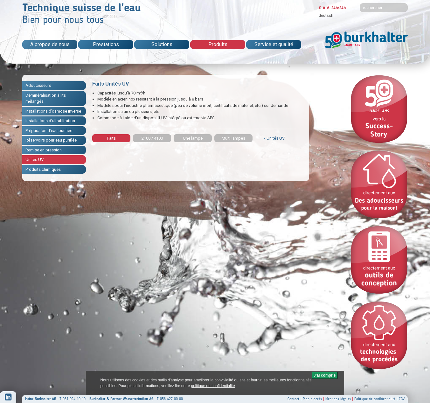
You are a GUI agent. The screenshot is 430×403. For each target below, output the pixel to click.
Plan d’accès (312, 399)
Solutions (161, 44)
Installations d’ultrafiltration (50, 120)
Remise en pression (43, 150)
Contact (293, 399)
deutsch (326, 15)
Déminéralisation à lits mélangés (45, 98)
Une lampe (193, 138)
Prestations (106, 44)
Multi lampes (233, 138)
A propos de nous (50, 44)
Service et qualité (273, 44)
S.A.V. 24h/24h (332, 8)
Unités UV (34, 159)
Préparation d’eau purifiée (48, 130)
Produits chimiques (43, 169)
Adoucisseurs (38, 85)
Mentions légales (338, 399)
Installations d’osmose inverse (53, 111)
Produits (217, 44)
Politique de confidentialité (374, 399)
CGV (402, 399)
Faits (111, 138)
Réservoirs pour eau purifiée (51, 140)
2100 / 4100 (152, 138)
